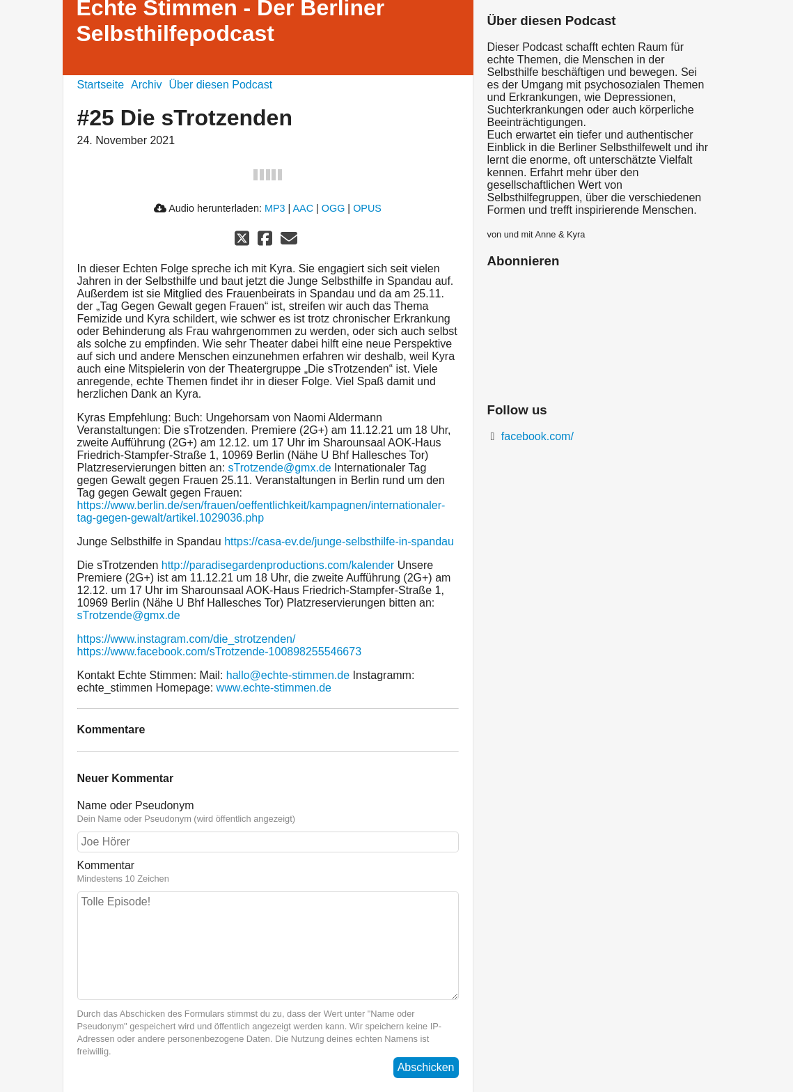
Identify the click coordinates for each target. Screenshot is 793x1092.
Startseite (101, 85)
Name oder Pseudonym (268, 812)
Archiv (146, 85)
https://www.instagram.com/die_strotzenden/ (186, 639)
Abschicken (426, 1067)
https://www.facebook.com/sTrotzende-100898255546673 (219, 651)
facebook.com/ (536, 436)
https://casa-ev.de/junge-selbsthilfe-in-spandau (339, 541)
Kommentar (268, 871)
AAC (302, 208)
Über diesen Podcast (221, 85)
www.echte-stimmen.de (274, 688)
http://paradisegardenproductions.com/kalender (278, 565)
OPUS (367, 208)
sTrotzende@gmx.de (279, 468)
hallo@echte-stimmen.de (288, 675)
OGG (333, 208)
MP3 (275, 208)
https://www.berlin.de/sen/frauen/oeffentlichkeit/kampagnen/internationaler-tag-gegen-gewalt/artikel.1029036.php (261, 511)
